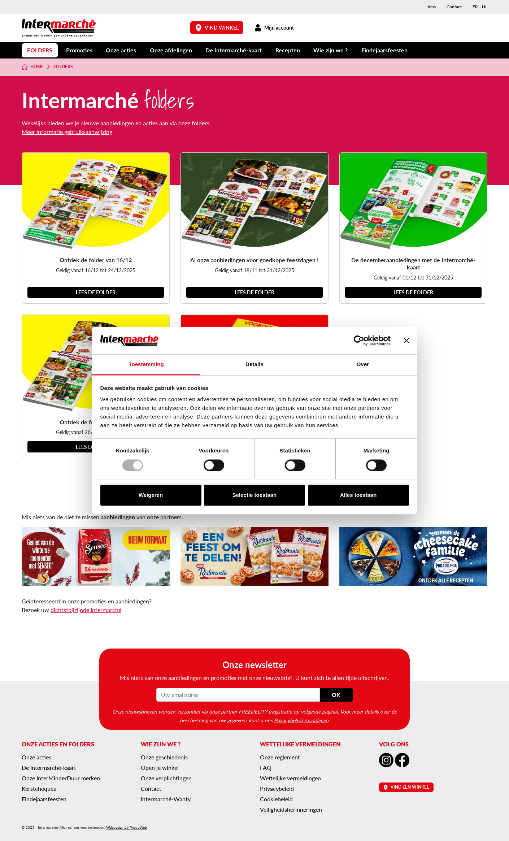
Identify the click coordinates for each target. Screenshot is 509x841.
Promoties (79, 50)
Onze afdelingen (171, 50)
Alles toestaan (358, 495)
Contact (454, 7)
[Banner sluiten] (406, 340)
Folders (39, 50)
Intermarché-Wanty (166, 799)
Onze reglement (280, 757)
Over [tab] (363, 364)
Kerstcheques (39, 788)
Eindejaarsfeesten (384, 50)
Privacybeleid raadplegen (301, 720)
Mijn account (274, 27)
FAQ (265, 767)
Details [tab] (254, 364)
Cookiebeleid (276, 799)
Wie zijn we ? (330, 50)
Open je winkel (160, 767)
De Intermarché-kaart (233, 50)
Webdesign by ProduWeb (126, 827)
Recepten (287, 50)
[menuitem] (475, 7)
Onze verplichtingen (166, 778)
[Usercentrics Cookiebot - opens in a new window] (359, 340)
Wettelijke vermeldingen (290, 778)
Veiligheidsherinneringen (291, 809)
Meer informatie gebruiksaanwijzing (67, 131)
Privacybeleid (277, 788)
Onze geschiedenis (164, 757)
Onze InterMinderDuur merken (61, 778)
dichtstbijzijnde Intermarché (86, 610)
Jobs (431, 7)
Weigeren (151, 495)
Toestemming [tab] (146, 364)
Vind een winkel (406, 787)
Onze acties (121, 50)
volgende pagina (318, 711)
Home (33, 67)
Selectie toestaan (254, 495)
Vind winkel (217, 27)
